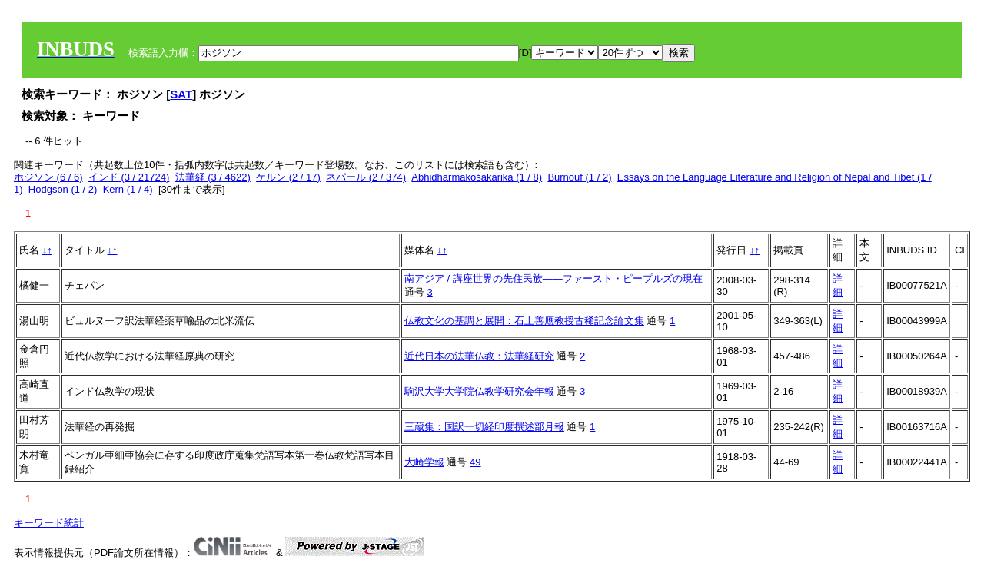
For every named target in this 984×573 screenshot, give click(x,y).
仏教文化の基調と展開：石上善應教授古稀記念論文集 (524, 320)
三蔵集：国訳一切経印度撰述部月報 (484, 426)
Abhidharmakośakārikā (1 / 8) (476, 177)
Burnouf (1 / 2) (579, 177)
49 (475, 462)
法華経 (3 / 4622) (213, 177)
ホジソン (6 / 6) (48, 177)
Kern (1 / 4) (128, 189)
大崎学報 (424, 462)
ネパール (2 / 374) (366, 177)
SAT (181, 94)
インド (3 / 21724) (129, 177)
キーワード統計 (49, 522)
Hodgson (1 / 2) (63, 189)
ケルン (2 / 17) (288, 177)
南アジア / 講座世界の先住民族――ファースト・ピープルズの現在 (553, 278)
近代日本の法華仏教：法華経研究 (479, 356)
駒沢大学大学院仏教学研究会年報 (479, 391)
